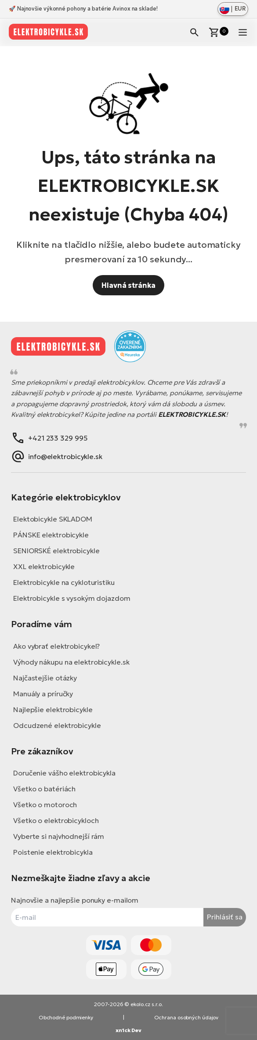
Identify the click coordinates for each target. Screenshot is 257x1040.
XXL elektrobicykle (44, 566)
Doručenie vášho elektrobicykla (64, 772)
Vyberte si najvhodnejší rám (58, 836)
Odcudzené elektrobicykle (57, 725)
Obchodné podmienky (66, 1017)
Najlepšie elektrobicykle (53, 709)
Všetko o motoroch (45, 804)
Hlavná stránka (128, 285)
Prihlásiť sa (225, 916)
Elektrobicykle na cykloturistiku (64, 582)
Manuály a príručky (43, 693)
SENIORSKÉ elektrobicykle (56, 550)
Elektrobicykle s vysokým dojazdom (71, 598)
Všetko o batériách (44, 788)
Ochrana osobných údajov (186, 1017)
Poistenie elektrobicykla (53, 852)
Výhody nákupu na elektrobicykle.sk (71, 662)
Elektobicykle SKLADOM (52, 518)
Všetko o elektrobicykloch (56, 820)
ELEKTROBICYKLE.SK (192, 414)
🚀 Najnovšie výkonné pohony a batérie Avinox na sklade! (83, 8)
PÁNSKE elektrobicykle (51, 534)
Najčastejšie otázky (45, 677)
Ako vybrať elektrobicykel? (56, 646)
